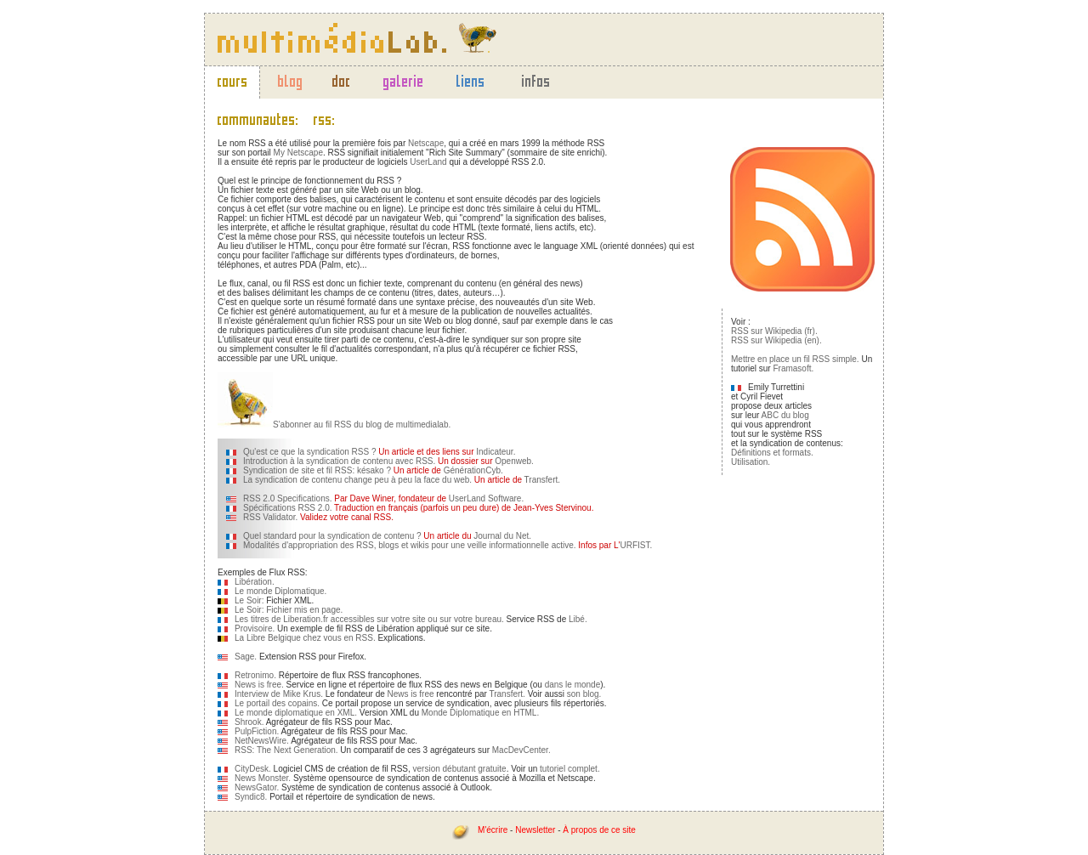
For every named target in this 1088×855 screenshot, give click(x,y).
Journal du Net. (502, 536)
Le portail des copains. (277, 703)
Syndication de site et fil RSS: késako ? (317, 470)
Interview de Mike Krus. (279, 694)
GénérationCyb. (473, 470)
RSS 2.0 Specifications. (287, 498)
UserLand (428, 162)
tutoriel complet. (570, 768)
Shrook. (249, 722)
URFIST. (636, 545)
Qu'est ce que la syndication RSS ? (309, 451)
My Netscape (298, 152)
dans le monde (573, 684)
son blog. (584, 694)
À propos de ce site (599, 830)
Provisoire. (255, 628)
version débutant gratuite (460, 768)
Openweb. (514, 461)
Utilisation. (750, 462)
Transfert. (542, 479)
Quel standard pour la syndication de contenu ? (332, 536)
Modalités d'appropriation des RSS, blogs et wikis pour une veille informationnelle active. (409, 545)
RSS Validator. (270, 517)
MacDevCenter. (521, 750)
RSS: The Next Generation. (286, 750)
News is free (411, 694)
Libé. (578, 619)
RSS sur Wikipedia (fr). (774, 331)
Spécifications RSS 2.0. (287, 507)
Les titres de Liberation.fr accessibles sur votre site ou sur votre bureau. (369, 619)
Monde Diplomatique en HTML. (480, 712)
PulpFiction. (257, 731)
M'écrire (492, 830)
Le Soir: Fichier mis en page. (289, 609)
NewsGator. (257, 787)
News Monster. (263, 778)
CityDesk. (253, 768)
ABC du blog (785, 415)
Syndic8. (251, 796)
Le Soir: (250, 600)
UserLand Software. (486, 498)
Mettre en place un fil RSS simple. (795, 359)
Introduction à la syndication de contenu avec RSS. (339, 461)
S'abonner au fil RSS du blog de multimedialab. (361, 424)
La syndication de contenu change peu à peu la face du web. (357, 479)
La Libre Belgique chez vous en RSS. (305, 638)
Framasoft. (793, 368)
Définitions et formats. (772, 452)
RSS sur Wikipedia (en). (776, 340)
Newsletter (535, 830)
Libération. (255, 581)
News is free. (259, 684)
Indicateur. (495, 451)
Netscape (426, 143)
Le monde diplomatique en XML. (296, 712)
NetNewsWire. (262, 740)
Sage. (246, 656)
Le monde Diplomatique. (280, 591)
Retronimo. (255, 675)
